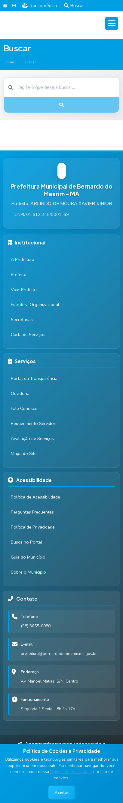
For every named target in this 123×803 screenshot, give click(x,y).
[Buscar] (61, 87)
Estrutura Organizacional (35, 305)
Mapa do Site (24, 453)
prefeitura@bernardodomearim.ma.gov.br (59, 653)
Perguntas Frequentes (32, 512)
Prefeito (18, 274)
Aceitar (61, 792)
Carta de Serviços (28, 335)
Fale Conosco (24, 408)
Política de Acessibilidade (35, 497)
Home (9, 62)
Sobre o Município (28, 572)
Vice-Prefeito (24, 289)
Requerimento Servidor (33, 423)
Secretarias (22, 320)
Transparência (39, 6)
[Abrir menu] (111, 23)
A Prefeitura (22, 259)
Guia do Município (28, 557)
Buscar (74, 6)
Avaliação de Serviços (32, 438)
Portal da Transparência (34, 378)
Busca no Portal (26, 542)
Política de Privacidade (71, 771)
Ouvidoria (20, 393)
